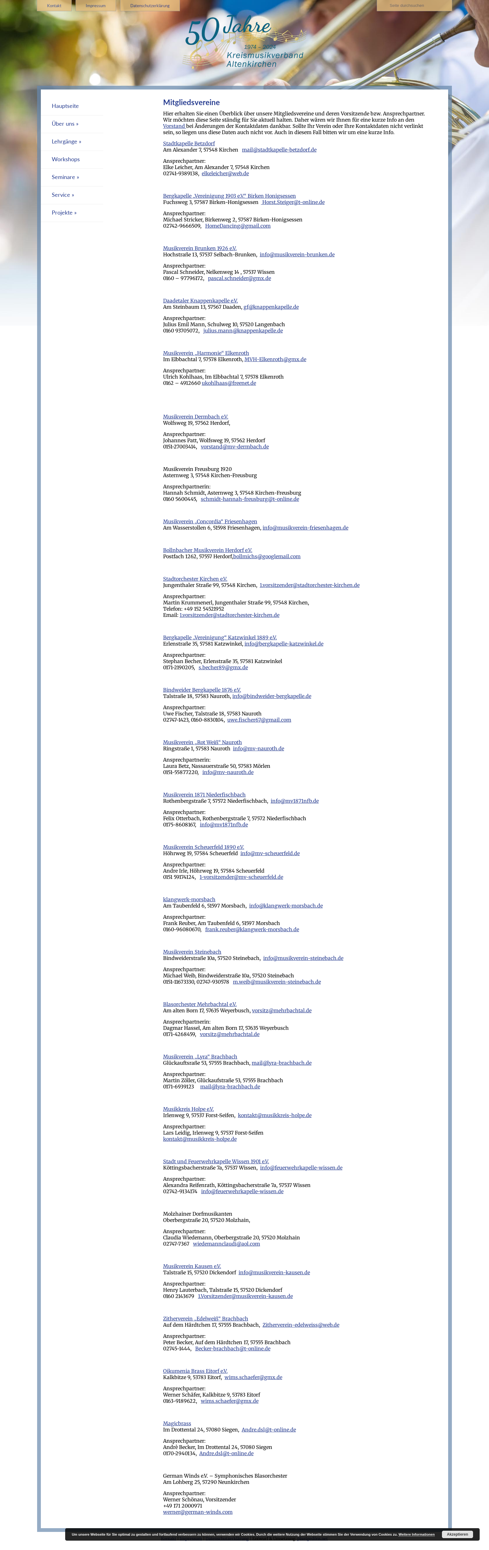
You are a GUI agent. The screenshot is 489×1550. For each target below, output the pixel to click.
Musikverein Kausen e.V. (192, 1266)
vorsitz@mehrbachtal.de (282, 1010)
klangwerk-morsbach (189, 899)
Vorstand (174, 126)
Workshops (66, 159)
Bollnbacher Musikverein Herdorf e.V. (207, 550)
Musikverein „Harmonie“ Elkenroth (206, 353)
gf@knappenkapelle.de (271, 307)
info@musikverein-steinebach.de (303, 958)
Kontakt (54, 5)
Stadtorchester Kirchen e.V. (195, 579)
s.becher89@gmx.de (223, 667)
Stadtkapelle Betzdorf (189, 143)
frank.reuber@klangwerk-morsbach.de (252, 929)
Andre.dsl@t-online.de (269, 1429)
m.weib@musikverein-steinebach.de (277, 982)
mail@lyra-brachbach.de (282, 1063)
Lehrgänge (64, 141)
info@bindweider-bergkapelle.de (271, 696)
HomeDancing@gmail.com (238, 226)
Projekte (62, 212)
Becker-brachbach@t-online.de (232, 1348)
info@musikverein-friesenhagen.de (305, 528)
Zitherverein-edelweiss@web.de (301, 1325)
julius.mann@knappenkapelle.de (243, 330)
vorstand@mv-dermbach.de (235, 446)
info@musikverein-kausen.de (274, 1272)
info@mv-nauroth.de (258, 748)
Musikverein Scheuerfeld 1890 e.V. (203, 847)
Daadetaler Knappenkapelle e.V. (200, 301)
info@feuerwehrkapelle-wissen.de (301, 1168)
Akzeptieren (457, 1534)
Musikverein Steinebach (192, 952)
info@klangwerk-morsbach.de (286, 906)
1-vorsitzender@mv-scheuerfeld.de (241, 877)
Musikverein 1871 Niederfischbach (204, 795)
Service (61, 194)
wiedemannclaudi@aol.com (226, 1244)
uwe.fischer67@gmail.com (259, 720)
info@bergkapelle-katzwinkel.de (283, 644)
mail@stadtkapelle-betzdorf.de (279, 150)
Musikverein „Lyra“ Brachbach (200, 1057)
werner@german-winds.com (198, 1512)
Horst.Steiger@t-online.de (293, 202)
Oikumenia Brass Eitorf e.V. (195, 1371)
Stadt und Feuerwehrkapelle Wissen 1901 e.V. (216, 1161)
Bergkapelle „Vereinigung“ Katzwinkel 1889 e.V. (220, 637)
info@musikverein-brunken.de (297, 254)
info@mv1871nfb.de (295, 801)
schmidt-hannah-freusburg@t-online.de (250, 499)
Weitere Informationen (417, 1534)
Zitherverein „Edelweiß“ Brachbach (205, 1318)
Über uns (63, 123)
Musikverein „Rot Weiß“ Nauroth (202, 742)
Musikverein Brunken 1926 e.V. (200, 248)
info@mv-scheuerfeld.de (270, 853)
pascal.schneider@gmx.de (239, 278)
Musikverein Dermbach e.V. (195, 417)
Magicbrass (177, 1423)
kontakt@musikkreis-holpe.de (275, 1115)
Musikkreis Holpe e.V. (188, 1109)
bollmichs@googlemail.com (267, 556)
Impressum (96, 5)
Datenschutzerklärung (150, 5)
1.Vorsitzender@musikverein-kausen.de (245, 1296)
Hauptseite (65, 106)
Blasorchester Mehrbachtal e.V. (200, 1004)
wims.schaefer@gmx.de (253, 1377)
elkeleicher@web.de (225, 173)
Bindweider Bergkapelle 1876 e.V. (202, 690)
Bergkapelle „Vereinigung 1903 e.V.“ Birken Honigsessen (229, 196)
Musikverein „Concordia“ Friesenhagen (210, 521)
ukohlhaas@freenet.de (229, 383)
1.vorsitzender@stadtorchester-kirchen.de (310, 585)
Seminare (63, 177)
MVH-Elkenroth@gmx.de (275, 359)
